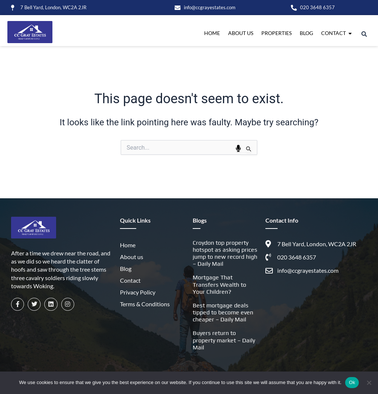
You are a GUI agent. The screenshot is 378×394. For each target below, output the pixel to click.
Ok (352, 382)
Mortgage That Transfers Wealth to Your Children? (219, 284)
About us (240, 33)
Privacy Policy (137, 292)
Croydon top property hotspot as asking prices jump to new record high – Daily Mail (225, 253)
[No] (368, 382)
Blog (306, 33)
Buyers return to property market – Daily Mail (224, 340)
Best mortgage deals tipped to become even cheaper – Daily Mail (223, 312)
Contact (334, 33)
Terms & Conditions (145, 303)
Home (212, 33)
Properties (276, 33)
